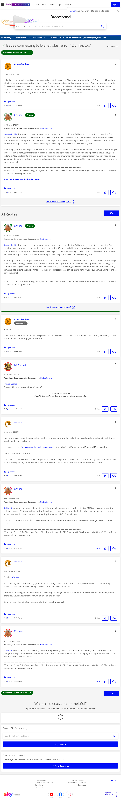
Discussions (40, 4)
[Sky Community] (18, 4)
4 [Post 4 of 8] (7, 409)
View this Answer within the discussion (22, 179)
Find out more (46, 128)
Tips (59, 4)
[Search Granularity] (23, 26)
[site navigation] (2, 4)
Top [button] (115, 780)
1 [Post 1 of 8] (7, 105)
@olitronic (8, 508)
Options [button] (111, 46)
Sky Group (39, 787)
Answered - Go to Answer (17, 52)
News (52, 4)
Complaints (39, 785)
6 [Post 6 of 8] (7, 548)
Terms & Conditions (79, 780)
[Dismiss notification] (118, 11)
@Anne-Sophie (10, 134)
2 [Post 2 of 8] (7, 192)
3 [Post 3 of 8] (7, 351)
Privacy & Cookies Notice (44, 782)
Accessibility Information (77, 782)
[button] (115, 64)
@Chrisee (15, 577)
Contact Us (82, 785)
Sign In (115, 4)
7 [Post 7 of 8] (7, 618)
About (68, 4)
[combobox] (65, 26)
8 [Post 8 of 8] (7, 681)
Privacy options (40, 780)
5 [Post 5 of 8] (7, 476)
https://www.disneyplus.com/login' (37, 447)
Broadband (60, 16)
